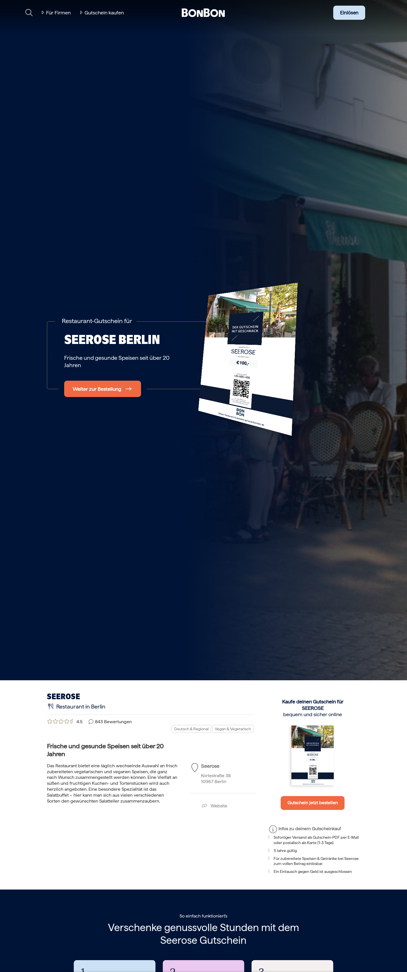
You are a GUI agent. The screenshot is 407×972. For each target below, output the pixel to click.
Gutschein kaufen (104, 13)
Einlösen (349, 13)
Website (214, 805)
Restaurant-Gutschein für (97, 320)
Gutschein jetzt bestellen (312, 802)
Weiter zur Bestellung (97, 389)
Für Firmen (58, 13)
